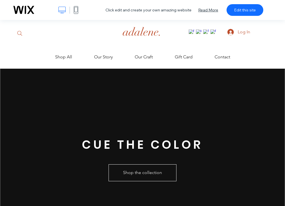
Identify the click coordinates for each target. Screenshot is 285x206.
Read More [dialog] (208, 10)
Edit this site (245, 10)
